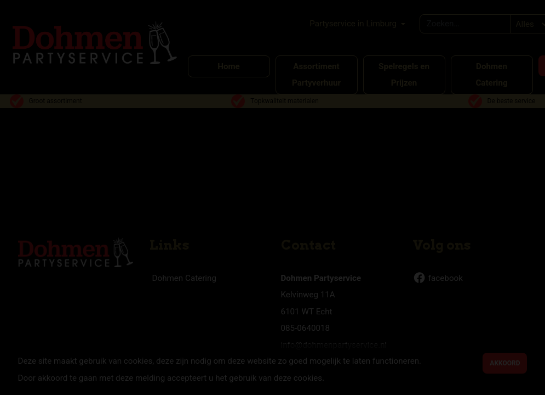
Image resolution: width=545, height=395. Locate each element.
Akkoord (505, 363)
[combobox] (465, 23)
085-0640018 (305, 328)
